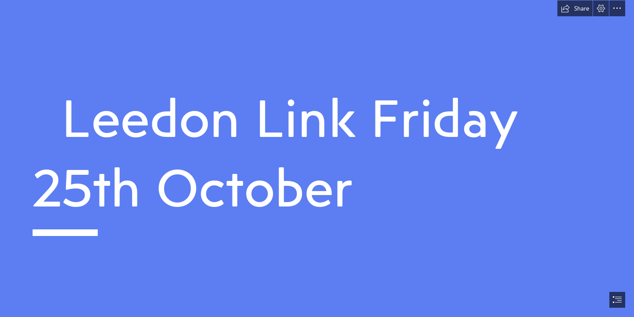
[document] (317, 158)
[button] (575, 8)
